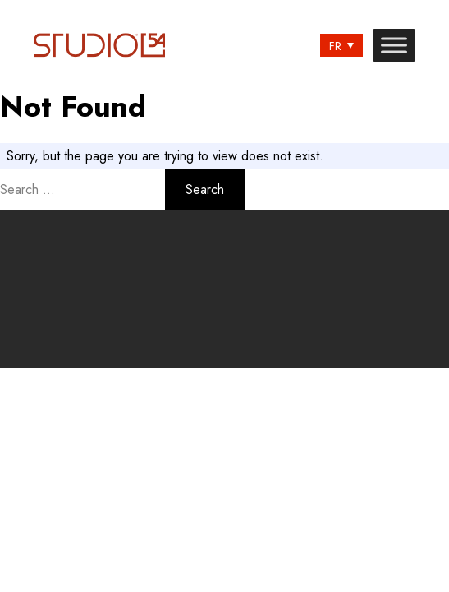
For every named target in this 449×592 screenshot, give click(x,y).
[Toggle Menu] (394, 45)
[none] (341, 45)
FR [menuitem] (335, 46)
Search (205, 189)
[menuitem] (341, 45)
